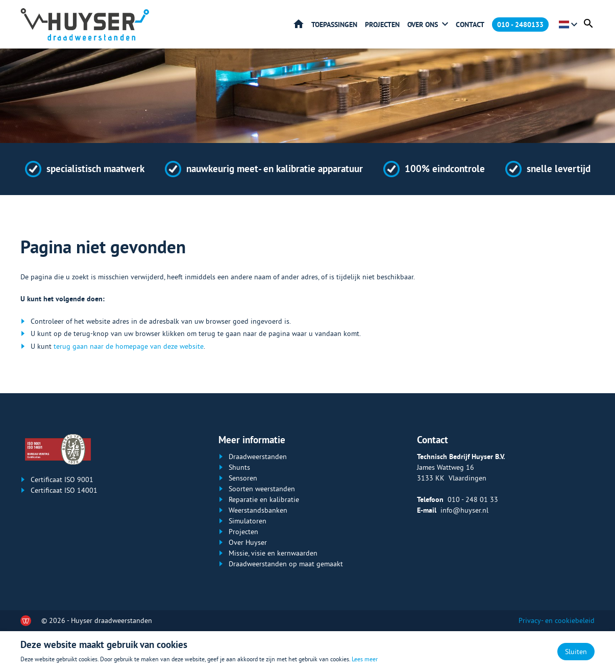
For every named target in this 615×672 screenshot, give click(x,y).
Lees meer (365, 659)
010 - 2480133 (520, 24)
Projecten (382, 24)
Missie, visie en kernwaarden (273, 553)
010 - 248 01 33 (473, 499)
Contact (470, 24)
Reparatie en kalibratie (264, 499)
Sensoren (243, 478)
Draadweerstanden (258, 456)
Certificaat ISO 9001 (62, 479)
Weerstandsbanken (258, 510)
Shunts (239, 467)
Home (298, 24)
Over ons (422, 24)
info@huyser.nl (464, 510)
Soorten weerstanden (262, 488)
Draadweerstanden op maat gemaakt (286, 563)
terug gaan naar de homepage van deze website (129, 346)
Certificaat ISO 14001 (64, 490)
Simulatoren (247, 520)
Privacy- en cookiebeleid (557, 620)
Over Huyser (248, 542)
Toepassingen (334, 24)
